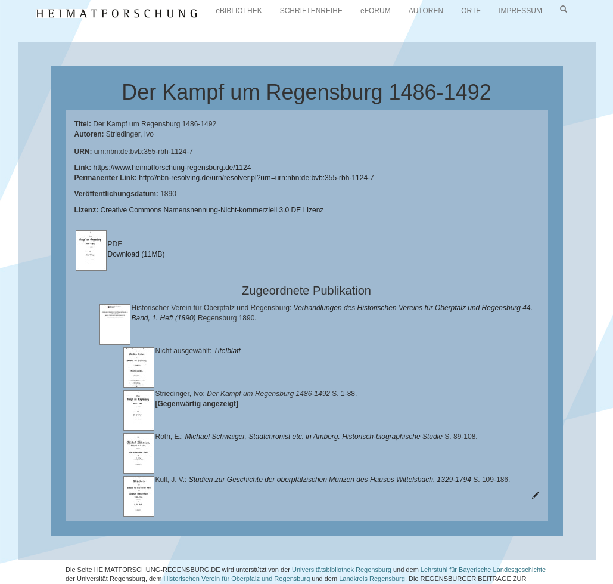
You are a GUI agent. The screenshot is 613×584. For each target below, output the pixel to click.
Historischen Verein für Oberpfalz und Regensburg (236, 548)
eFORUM (375, 11)
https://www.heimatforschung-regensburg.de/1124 (172, 167)
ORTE (471, 11)
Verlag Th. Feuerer (203, 557)
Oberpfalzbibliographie (461, 557)
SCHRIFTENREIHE (311, 11)
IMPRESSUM (520, 11)
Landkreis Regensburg (372, 548)
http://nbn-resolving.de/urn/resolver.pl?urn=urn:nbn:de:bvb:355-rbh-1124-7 (256, 178)
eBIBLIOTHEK (239, 11)
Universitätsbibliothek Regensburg (341, 539)
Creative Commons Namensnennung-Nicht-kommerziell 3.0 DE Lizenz (212, 210)
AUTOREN (426, 11)
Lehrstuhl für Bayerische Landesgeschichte (483, 539)
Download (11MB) (136, 254)
